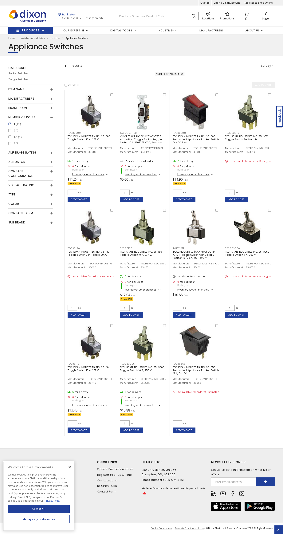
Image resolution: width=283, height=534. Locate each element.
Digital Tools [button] (121, 30)
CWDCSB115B (128, 133)
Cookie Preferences (161, 528)
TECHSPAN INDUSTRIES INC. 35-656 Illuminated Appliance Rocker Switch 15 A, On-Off (196, 370)
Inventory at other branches (88, 174)
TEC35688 (179, 133)
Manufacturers (211, 30)
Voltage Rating (21, 185)
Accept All (38, 509)
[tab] (30, 68)
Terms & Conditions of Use (189, 528)
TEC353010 (232, 133)
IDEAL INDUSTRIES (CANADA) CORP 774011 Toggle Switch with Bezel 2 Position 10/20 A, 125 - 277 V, (194, 254)
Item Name (16, 89)
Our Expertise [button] (74, 30)
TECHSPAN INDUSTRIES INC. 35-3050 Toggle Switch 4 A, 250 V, (247, 253)
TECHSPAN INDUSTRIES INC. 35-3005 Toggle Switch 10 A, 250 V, (142, 369)
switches (55, 38)
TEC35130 (74, 248)
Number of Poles (21, 117)
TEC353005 (127, 363)
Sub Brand (17, 222)
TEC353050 (232, 248)
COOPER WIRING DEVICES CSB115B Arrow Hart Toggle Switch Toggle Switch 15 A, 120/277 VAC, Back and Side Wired (142, 141)
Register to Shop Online (258, 2)
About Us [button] (252, 30)
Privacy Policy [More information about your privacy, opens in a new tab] (52, 500)
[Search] (157, 16)
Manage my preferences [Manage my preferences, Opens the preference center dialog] (39, 519)
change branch (94, 18)
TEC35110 (73, 363)
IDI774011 (178, 248)
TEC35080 (74, 133)
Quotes (205, 2)
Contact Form (20, 213)
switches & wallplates (33, 38)
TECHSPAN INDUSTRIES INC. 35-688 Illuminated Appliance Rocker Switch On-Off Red (196, 139)
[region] (38, 496)
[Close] (69, 467)
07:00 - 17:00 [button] (70, 18)
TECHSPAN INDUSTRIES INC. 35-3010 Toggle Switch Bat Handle (247, 138)
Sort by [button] (266, 65)
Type (12, 194)
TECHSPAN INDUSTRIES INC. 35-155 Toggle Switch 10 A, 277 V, (141, 253)
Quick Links (107, 462)
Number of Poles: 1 (167, 74)
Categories (17, 68)
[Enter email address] (233, 481)
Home (11, 38)
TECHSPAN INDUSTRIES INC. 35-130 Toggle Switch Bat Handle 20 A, (89, 253)
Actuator (16, 162)
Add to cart (79, 199)
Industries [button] (166, 30)
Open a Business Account (115, 469)
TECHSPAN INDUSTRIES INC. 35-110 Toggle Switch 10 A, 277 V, (88, 369)
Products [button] (31, 30)
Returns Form (107, 486)
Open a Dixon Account (227, 2)
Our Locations (107, 480)
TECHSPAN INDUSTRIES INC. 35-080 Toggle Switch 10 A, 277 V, (89, 138)
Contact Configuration (20, 173)
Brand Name (18, 108)
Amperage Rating (22, 153)
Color (13, 204)
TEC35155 (126, 248)
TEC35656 (179, 363)
